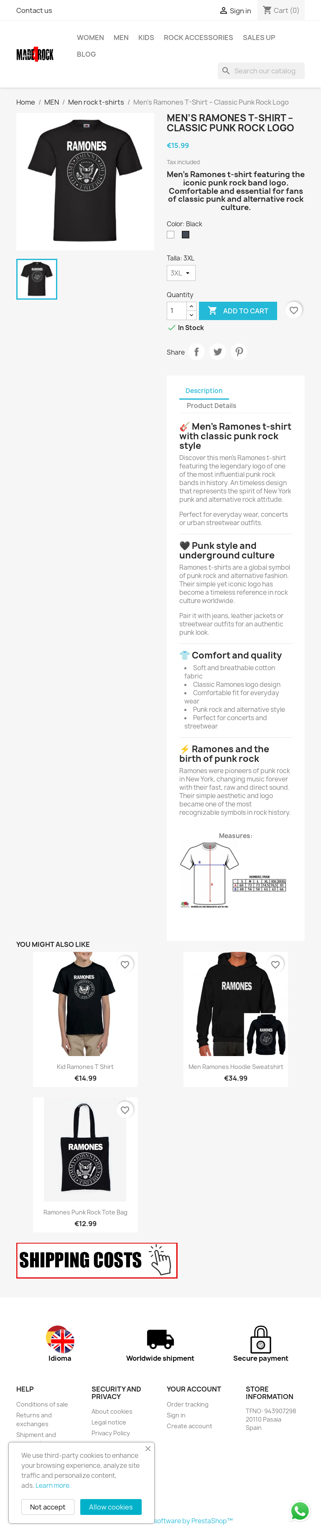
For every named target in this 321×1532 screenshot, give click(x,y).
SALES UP (259, 37)
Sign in (176, 1415)
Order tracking (188, 1404)
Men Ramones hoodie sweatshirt (236, 1067)
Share (196, 351)
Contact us (34, 10)
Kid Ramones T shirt (85, 1067)
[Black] (187, 237)
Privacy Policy (111, 1433)
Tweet (217, 351)
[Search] (261, 71)
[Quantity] (177, 311)
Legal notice (109, 1422)
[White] (172, 237)
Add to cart (238, 310)
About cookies (112, 1411)
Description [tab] (204, 390)
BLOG (86, 54)
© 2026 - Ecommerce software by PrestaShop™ (161, 1521)
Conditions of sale (42, 1404)
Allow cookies (111, 1507)
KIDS (146, 37)
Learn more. (53, 1485)
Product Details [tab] (211, 405)
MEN (121, 37)
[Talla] (181, 273)
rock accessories (198, 37)
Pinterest (239, 351)
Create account (189, 1426)
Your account (194, 1389)
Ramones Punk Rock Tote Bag (85, 1212)
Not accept (48, 1507)
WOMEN (90, 37)
